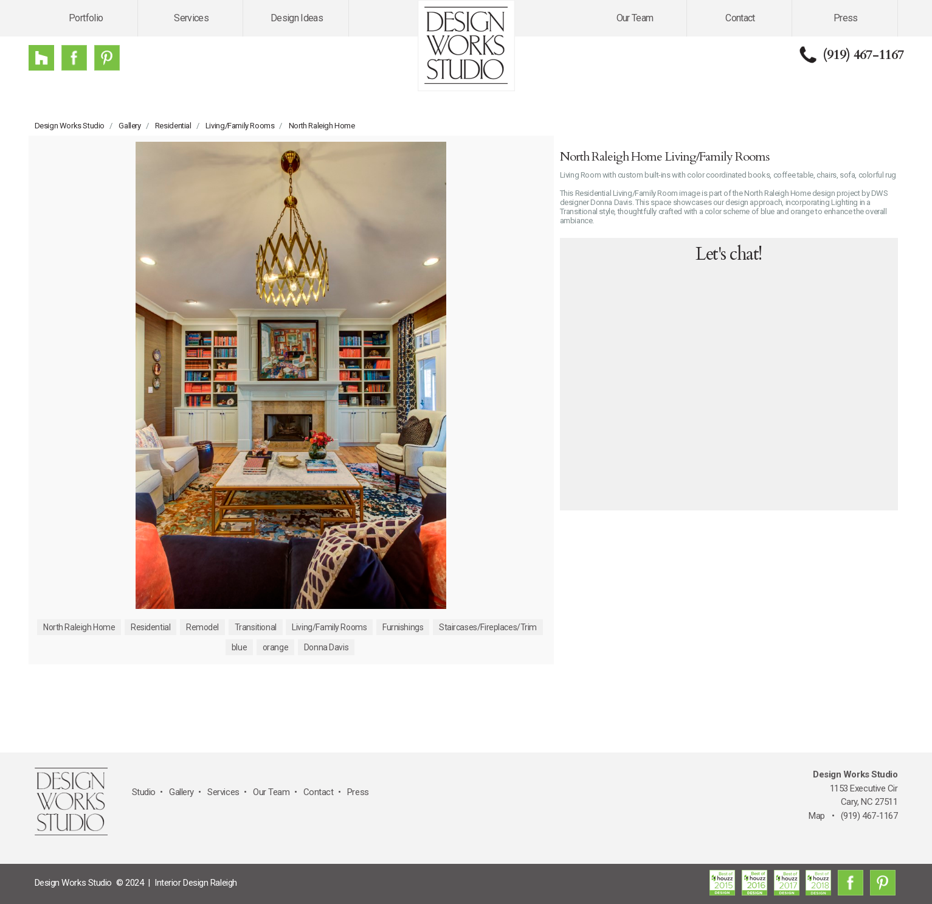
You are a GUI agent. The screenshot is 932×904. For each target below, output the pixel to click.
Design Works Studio (70, 125)
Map (817, 815)
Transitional (256, 627)
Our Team (635, 18)
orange (275, 647)
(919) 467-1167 (863, 55)
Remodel (202, 627)
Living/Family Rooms (240, 125)
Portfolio (86, 18)
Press (846, 18)
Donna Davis (326, 647)
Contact (740, 18)
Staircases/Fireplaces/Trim (488, 627)
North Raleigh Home (322, 125)
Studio (144, 792)
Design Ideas (297, 18)
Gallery (129, 125)
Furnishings (402, 627)
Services (191, 18)
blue (239, 647)
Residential (173, 125)
